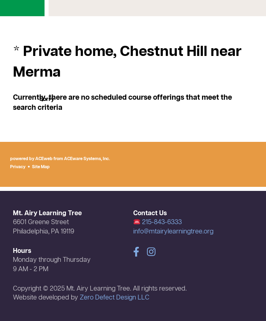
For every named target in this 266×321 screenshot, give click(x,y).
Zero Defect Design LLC (114, 297)
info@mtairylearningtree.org (173, 231)
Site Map (41, 167)
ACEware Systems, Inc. (87, 159)
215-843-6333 (158, 222)
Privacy (18, 167)
